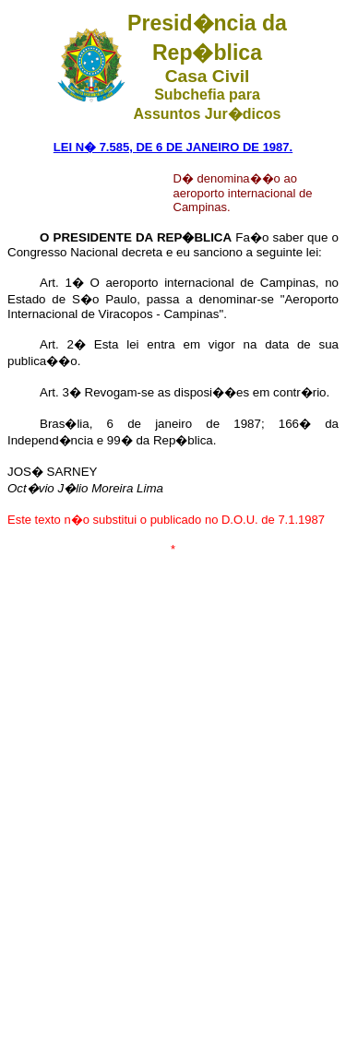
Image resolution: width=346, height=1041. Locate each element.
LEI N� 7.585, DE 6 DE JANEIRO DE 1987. (173, 147)
